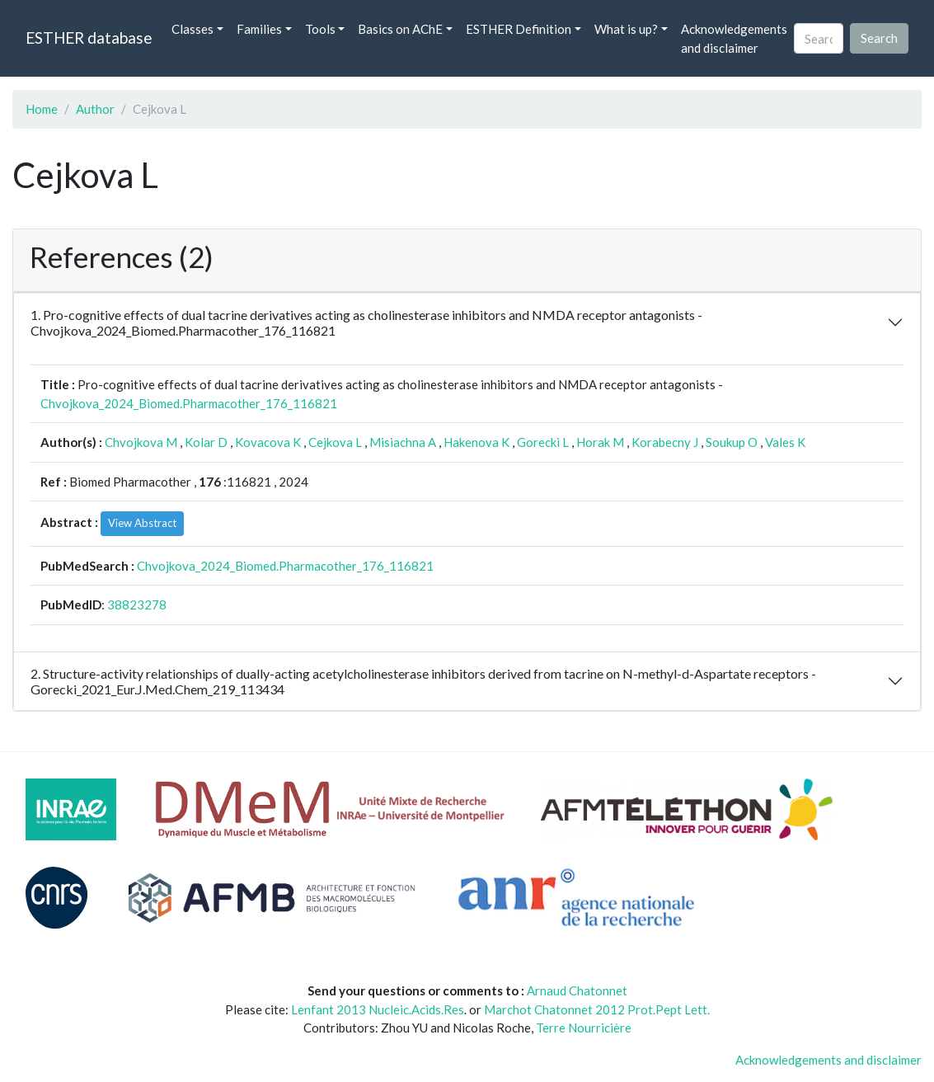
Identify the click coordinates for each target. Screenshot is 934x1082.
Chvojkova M (141, 442)
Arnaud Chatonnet (577, 990)
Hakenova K (476, 442)
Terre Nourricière (583, 1027)
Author (95, 108)
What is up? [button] (626, 28)
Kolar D (206, 442)
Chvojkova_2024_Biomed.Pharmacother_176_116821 (188, 403)
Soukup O (732, 442)
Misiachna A (402, 442)
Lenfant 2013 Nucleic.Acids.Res (377, 1009)
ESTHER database (89, 37)
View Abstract (142, 522)
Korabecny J (664, 442)
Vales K (785, 442)
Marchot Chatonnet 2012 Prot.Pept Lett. (597, 1009)
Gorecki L (543, 442)
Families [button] (259, 28)
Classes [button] (192, 28)
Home (42, 108)
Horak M (600, 442)
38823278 (137, 604)
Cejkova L (335, 442)
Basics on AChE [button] (400, 28)
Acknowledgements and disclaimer (734, 38)
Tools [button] (320, 28)
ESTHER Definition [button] (518, 28)
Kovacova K (268, 442)
